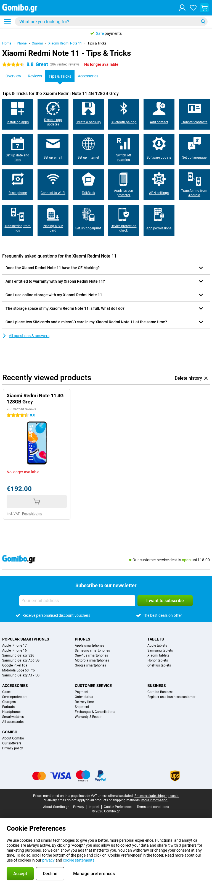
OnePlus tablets (159, 665)
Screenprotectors (14, 697)
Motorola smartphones (92, 660)
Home (6, 43)
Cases (6, 692)
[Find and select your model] (111, 21)
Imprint (94, 807)
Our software (11, 743)
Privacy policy (12, 748)
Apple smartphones (89, 645)
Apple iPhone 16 (14, 650)
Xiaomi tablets (158, 655)
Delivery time (84, 702)
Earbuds (8, 707)
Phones (82, 639)
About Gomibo (13, 738)
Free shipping (32, 514)
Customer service (93, 685)
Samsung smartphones (92, 650)
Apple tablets (157, 645)
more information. (154, 800)
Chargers (9, 702)
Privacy (78, 807)
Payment (81, 692)
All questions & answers (25, 336)
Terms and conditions (153, 807)
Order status (84, 697)
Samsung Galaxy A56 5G (20, 660)
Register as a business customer (171, 697)
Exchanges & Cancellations (95, 712)
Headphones (11, 712)
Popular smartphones (25, 639)
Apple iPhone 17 (14, 645)
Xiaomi (37, 43)
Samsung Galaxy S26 (18, 655)
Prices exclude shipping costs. (156, 796)
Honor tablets (157, 660)
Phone (21, 43)
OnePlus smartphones (91, 655)
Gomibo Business (160, 692)
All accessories (13, 722)
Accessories (15, 685)
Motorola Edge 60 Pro (18, 670)
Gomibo (9, 732)
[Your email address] (77, 600)
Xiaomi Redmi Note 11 (65, 43)
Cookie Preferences (118, 807)
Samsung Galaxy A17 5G (20, 675)
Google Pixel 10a (14, 665)
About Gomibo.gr (56, 807)
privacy (48, 860)
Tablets (155, 639)
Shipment (82, 707)
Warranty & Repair (88, 717)
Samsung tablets (160, 650)
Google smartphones (90, 665)
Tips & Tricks (97, 43)
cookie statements (78, 860)
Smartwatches (13, 717)
